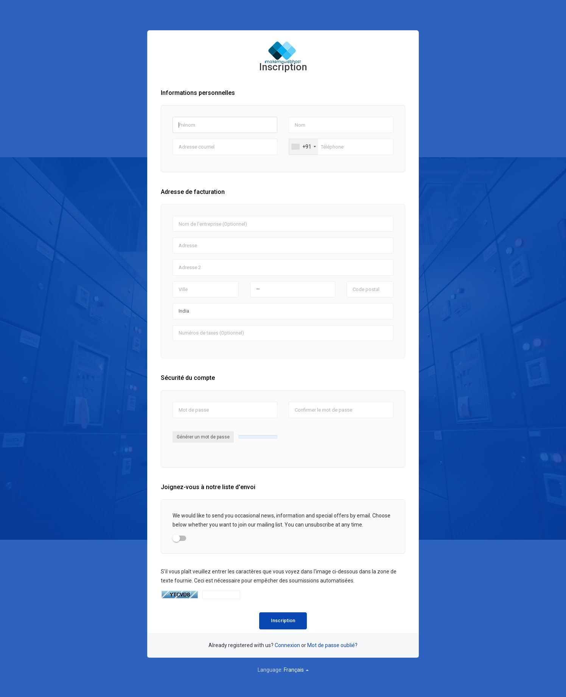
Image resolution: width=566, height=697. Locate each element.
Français (296, 670)
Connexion (287, 645)
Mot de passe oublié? (332, 645)
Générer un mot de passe (203, 437)
